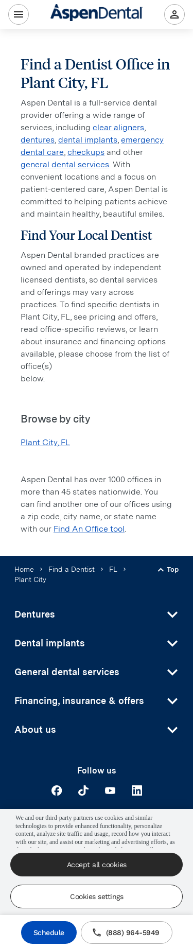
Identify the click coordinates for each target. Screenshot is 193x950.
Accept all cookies (97, 864)
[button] (96, 614)
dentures (38, 140)
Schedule (49, 932)
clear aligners (118, 127)
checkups (85, 152)
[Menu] (18, 14)
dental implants (87, 140)
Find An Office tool (89, 529)
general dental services (65, 164)
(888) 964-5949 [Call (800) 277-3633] (126, 932)
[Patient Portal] (174, 14)
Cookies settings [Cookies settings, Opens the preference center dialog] (96, 896)
